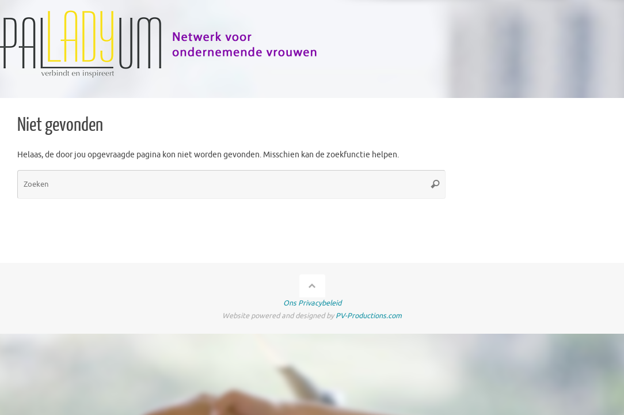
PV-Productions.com (369, 315)
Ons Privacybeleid (312, 303)
